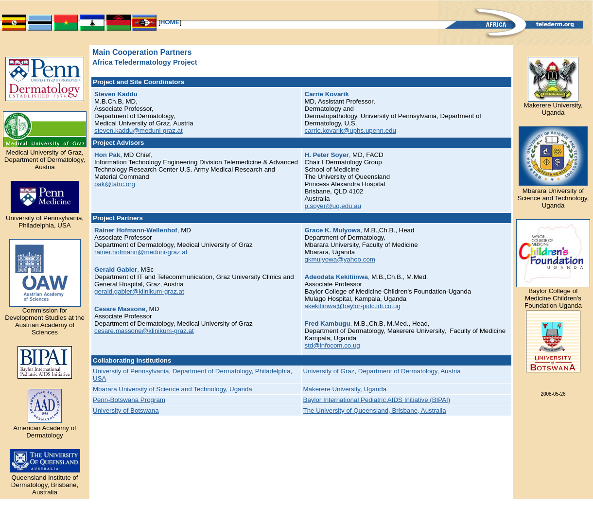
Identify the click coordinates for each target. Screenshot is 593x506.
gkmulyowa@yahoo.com (340, 259)
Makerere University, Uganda (345, 389)
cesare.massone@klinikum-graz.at (144, 330)
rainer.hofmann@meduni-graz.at (140, 252)
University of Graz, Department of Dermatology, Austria (382, 371)
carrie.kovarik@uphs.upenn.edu (350, 130)
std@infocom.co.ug (332, 345)
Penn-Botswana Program (129, 399)
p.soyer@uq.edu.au (333, 205)
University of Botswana (126, 410)
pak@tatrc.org (114, 184)
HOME (170, 22)
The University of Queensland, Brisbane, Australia (374, 410)
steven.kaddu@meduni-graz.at (138, 130)
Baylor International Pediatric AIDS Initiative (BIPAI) (377, 399)
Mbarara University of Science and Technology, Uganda (172, 389)
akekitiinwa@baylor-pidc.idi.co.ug (353, 306)
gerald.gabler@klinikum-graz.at (139, 291)
